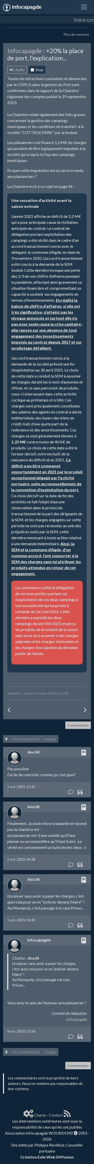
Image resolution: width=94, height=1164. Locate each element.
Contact (56, 1115)
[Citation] (80, 792)
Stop (37, 70)
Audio (17, 70)
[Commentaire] (70, 792)
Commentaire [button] (78, 725)
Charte (40, 1115)
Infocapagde (76, 1019)
